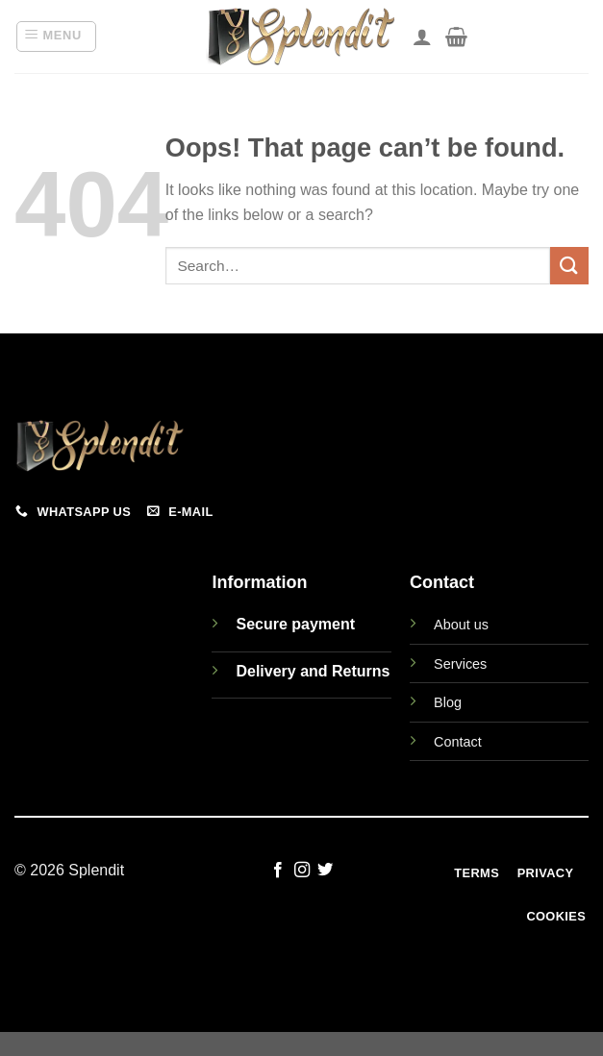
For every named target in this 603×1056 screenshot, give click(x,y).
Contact (458, 741)
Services (460, 664)
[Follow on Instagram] (301, 870)
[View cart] (456, 36)
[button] (56, 36)
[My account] (422, 36)
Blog (448, 702)
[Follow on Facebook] (278, 870)
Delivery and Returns (312, 671)
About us (461, 624)
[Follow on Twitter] (325, 870)
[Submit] (569, 265)
